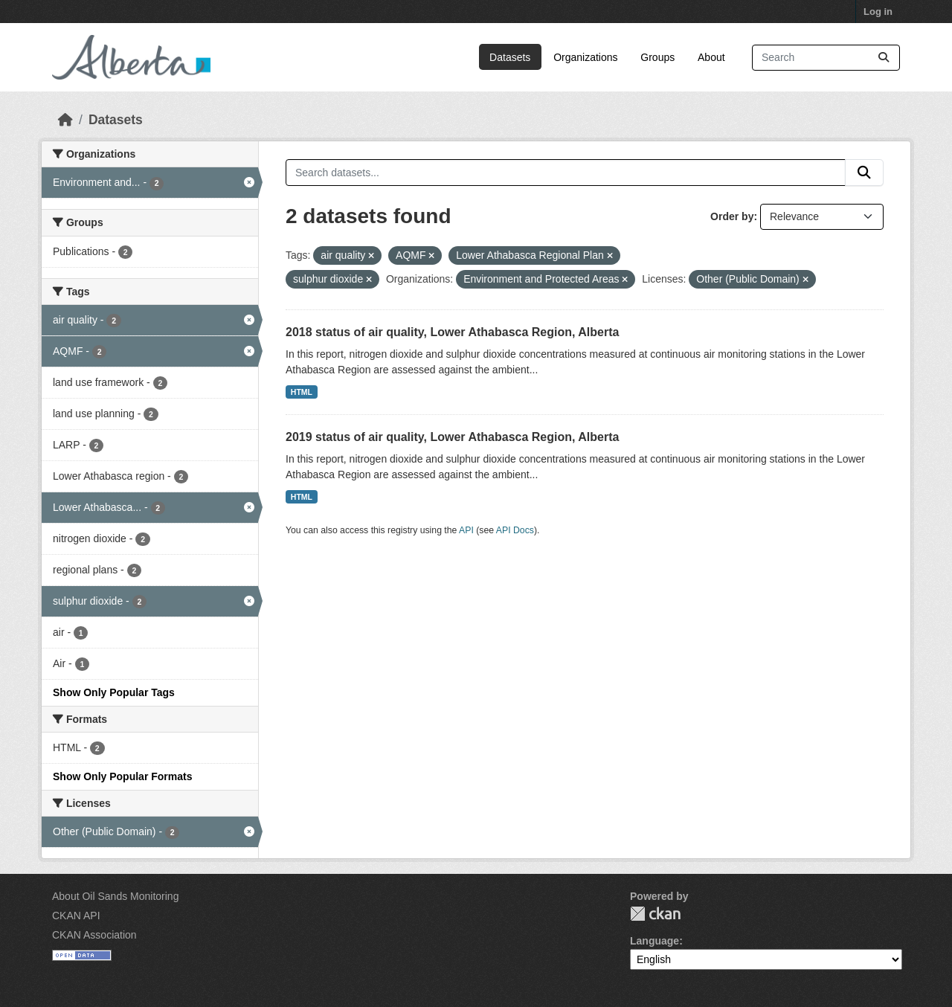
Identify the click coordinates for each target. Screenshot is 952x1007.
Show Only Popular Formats (122, 776)
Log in (877, 11)
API (466, 530)
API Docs (515, 530)
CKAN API (76, 915)
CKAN (655, 913)
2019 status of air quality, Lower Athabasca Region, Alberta (452, 437)
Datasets (509, 57)
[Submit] (883, 58)
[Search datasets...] (826, 58)
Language (654, 941)
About (711, 57)
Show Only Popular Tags (114, 692)
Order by (731, 216)
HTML (301, 391)
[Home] (65, 119)
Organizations (585, 57)
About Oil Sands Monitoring (115, 896)
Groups (657, 57)
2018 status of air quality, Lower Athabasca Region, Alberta (452, 332)
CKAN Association (94, 935)
